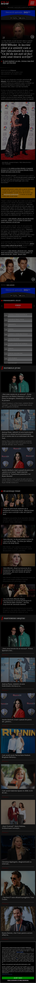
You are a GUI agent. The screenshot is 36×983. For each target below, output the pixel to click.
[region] (18, 962)
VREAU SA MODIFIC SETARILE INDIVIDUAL (18, 980)
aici (16, 958)
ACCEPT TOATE (18, 978)
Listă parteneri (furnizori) (7, 974)
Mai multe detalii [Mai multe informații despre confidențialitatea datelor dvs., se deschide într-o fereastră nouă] (20, 951)
